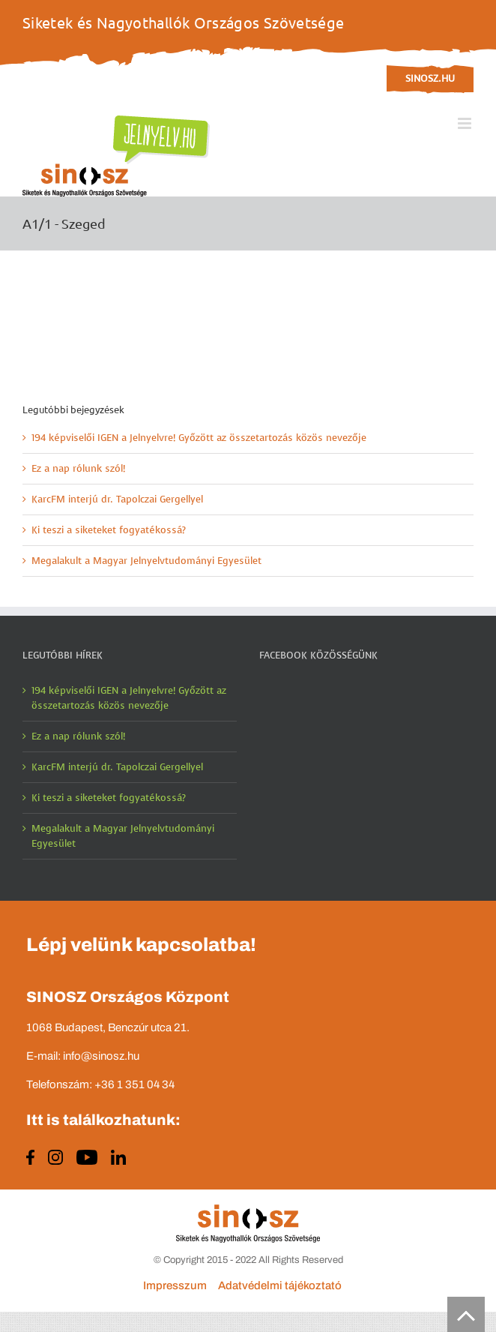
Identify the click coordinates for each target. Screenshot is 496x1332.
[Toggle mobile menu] (466, 123)
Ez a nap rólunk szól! (78, 468)
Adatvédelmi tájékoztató (280, 1286)
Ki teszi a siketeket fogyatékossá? (108, 530)
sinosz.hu (430, 78)
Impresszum (175, 1286)
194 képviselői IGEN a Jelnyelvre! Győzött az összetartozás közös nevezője (198, 437)
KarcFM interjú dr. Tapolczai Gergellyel (117, 499)
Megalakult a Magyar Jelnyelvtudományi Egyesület (146, 560)
